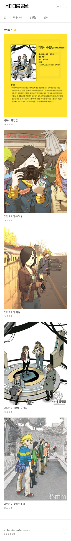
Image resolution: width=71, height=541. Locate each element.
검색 (58, 6)
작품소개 (17, 17)
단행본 (32, 17)
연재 (46, 17)
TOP (65, 531)
